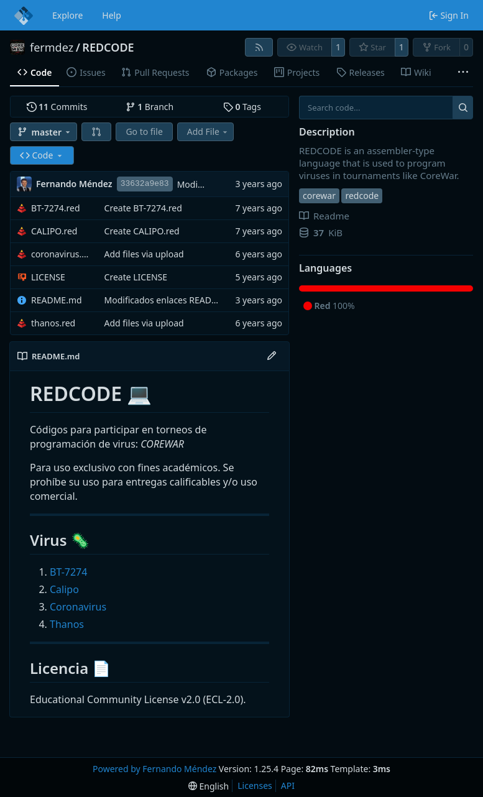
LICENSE (48, 277)
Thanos (67, 624)
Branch (150, 107)
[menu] (208, 786)
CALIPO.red (54, 231)
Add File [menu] (208, 131)
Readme (324, 216)
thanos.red (53, 323)
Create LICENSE (136, 277)
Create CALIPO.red (142, 231)
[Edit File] (272, 356)
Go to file (144, 131)
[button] (96, 131)
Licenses (254, 785)
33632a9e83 (145, 183)
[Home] (23, 15)
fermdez (51, 47)
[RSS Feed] (259, 47)
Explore (67, 15)
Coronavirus (78, 607)
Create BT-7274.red (143, 208)
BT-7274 (68, 572)
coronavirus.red (61, 254)
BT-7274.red (55, 208)
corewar (319, 195)
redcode (362, 195)
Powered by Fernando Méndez (154, 769)
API (288, 785)
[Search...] (463, 107)
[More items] (463, 72)
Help (111, 15)
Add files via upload (144, 254)
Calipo (64, 589)
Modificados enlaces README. (165, 300)
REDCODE (108, 47)
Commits (57, 107)
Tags (242, 107)
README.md (56, 300)
